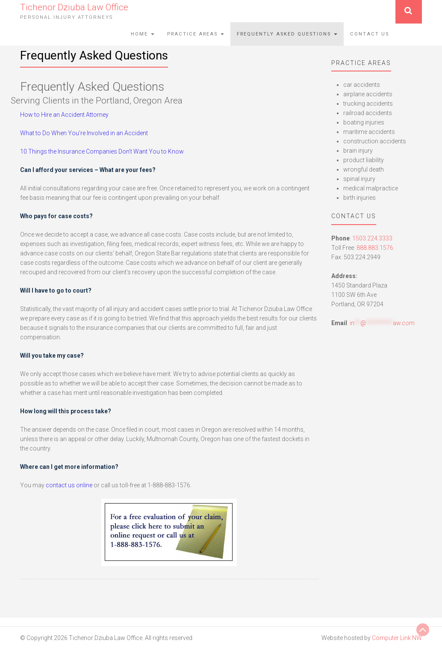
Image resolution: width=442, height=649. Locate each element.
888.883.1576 (375, 247)
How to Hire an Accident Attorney (64, 114)
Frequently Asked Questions (287, 34)
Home (142, 34)
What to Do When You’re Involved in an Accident (84, 133)
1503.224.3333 (372, 238)
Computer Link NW (397, 637)
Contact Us (369, 34)
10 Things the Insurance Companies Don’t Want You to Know (102, 151)
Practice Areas (195, 34)
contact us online (69, 485)
